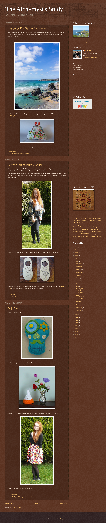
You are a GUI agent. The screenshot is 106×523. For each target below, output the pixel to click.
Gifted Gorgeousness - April (25, 164)
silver (74, 234)
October (78, 269)
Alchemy (75, 218)
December (79, 263)
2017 (76, 258)
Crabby (99, 220)
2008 (76, 334)
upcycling (86, 236)
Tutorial (79, 236)
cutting (91, 223)
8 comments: (13, 151)
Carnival (95, 218)
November (79, 266)
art (79, 218)
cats (99, 218)
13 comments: (13, 495)
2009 (76, 331)
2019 (76, 252)
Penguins (75, 231)
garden (98, 225)
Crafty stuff (21, 153)
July (77, 278)
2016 (76, 261)
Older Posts (64, 504)
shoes (99, 231)
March (78, 305)
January (78, 310)
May (77, 283)
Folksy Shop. (14, 116)
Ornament (96, 229)
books (89, 218)
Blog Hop (15, 297)
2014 (76, 317)
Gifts (81, 227)
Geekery (25, 497)
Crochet (87, 223)
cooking (84, 220)
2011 (76, 326)
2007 (76, 337)
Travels (75, 236)
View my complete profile (90, 57)
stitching (85, 233)
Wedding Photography (81, 42)
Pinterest (81, 231)
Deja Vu (13, 308)
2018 (76, 255)
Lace (99, 227)
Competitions (76, 220)
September (79, 272)
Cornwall (14, 153)
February (79, 308)
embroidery (97, 223)
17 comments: (13, 294)
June (78, 281)
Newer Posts (10, 504)
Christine (88, 50)
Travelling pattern (96, 234)
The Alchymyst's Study (34, 9)
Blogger (62, 519)
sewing (27, 153)
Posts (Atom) (17, 507)
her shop (37, 147)
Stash (78, 234)
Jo (52, 169)
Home (37, 504)
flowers (91, 225)
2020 (76, 249)
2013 (76, 320)
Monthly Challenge (80, 229)
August (78, 275)
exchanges (76, 225)
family (27, 297)
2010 (76, 328)
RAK (85, 231)
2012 (76, 323)
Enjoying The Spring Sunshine (27, 28)
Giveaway (87, 227)
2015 (76, 314)
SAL (88, 231)
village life (94, 236)
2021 (76, 247)
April (77, 286)
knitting (31, 497)
